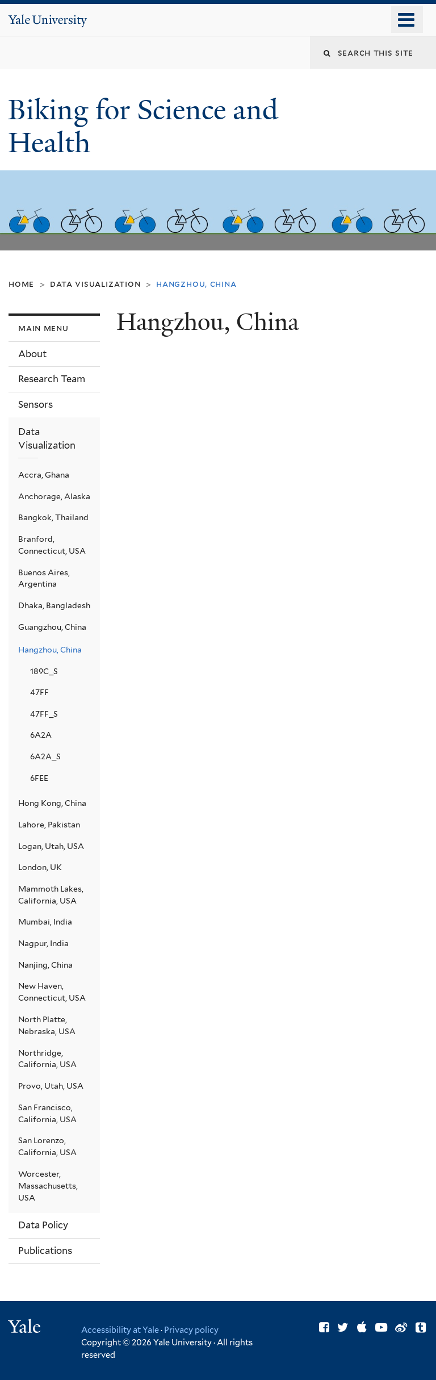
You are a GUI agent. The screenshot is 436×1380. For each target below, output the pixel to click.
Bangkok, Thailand (53, 517)
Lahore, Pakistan (49, 824)
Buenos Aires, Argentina (44, 578)
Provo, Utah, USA (50, 1085)
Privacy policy (191, 1330)
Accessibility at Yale (120, 1330)
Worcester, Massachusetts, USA (48, 1185)
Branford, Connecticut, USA (52, 544)
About (32, 353)
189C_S (44, 671)
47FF (39, 692)
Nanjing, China (45, 964)
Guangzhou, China (52, 627)
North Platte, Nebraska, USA (47, 1025)
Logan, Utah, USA (51, 846)
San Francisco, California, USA (47, 1113)
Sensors (35, 404)
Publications (45, 1250)
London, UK (40, 867)
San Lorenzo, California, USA (47, 1146)
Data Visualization (95, 283)
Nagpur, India (43, 943)
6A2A (41, 734)
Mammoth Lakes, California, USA (50, 894)
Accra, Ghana (43, 474)
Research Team (51, 378)
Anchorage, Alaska (54, 496)
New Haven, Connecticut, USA (52, 991)
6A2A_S (45, 756)
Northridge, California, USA (47, 1058)
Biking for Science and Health (143, 126)
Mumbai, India (45, 921)
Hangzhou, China (50, 649)
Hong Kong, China (52, 803)
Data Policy (43, 1225)
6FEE (39, 778)
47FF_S (44, 713)
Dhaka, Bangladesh (54, 605)
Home (21, 283)
